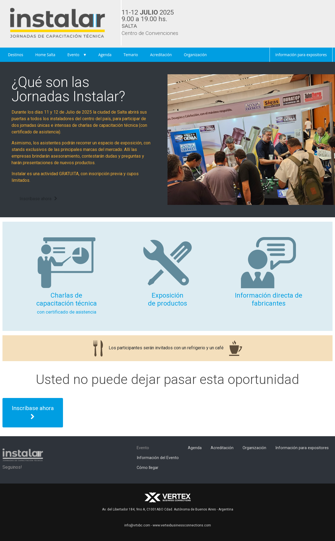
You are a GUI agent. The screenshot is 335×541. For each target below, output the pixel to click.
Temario (130, 54)
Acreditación (161, 54)
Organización (195, 54)
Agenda (104, 54)
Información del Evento (158, 457)
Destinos (15, 54)
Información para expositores (301, 54)
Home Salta (45, 54)
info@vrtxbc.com (137, 525)
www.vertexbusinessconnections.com (182, 525)
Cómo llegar (147, 467)
